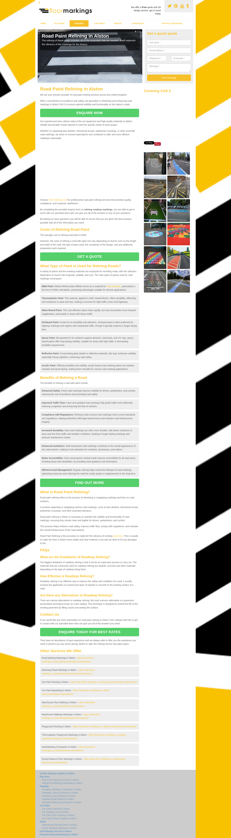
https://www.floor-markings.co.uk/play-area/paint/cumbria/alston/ (105, 726)
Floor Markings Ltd (57, 200)
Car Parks (99, 23)
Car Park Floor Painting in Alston (58, 815)
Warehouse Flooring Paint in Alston (59, 825)
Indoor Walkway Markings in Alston (59, 828)
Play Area (59, 23)
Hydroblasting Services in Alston (56, 831)
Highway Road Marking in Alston (58, 799)
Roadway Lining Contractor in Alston (60, 792)
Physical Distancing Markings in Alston (59, 834)
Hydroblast (138, 23)
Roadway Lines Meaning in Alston (59, 796)
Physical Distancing (172, 23)
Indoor (117, 23)
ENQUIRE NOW (89, 113)
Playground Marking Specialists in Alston (62, 783)
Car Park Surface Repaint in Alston (59, 818)
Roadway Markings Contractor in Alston (61, 789)
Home (43, 23)
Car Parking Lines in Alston (55, 812)
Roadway (79, 23)
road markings (114, 286)
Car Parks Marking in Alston (56, 808)
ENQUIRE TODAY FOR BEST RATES (89, 632)
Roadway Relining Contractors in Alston (61, 802)
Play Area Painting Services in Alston (60, 780)
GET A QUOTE (89, 256)
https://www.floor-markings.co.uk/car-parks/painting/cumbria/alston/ (103, 682)
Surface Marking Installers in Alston (57, 773)
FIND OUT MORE (89, 483)
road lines (118, 536)
